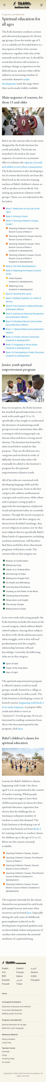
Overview (5, 1051)
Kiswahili (6, 980)
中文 (4, 972)
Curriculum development (12, 1010)
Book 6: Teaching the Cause (18, 293)
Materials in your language (13, 1028)
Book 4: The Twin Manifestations (21, 266)
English (5, 968)
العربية (33, 968)
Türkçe (19, 984)
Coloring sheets (8, 1058)
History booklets (8, 1039)
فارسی (19, 980)
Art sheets (6, 1062)
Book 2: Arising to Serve (17, 216)
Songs (4, 1055)
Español (19, 968)
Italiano (19, 976)
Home (4, 993)
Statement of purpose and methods (16, 1006)
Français (20, 972)
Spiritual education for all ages (14, 1024)
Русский (5, 984)
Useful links (6, 1042)
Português (35, 980)
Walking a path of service (12, 1013)
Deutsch (34, 972)
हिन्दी (4, 976)
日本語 (34, 976)
